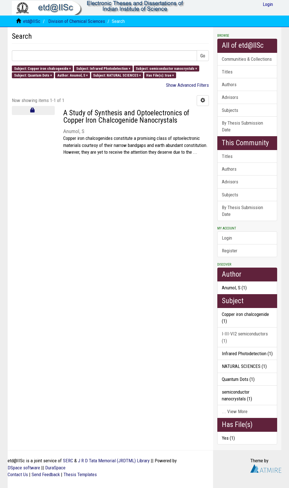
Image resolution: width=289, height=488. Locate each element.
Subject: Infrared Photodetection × (103, 68)
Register (229, 250)
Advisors (230, 97)
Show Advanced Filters (187, 85)
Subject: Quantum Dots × (33, 75)
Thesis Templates (80, 474)
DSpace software (24, 467)
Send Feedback (46, 474)
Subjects (230, 110)
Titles (227, 72)
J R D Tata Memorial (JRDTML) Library (114, 460)
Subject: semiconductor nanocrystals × (166, 68)
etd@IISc (31, 21)
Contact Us (18, 474)
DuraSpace (55, 467)
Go (202, 55)
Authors (229, 84)
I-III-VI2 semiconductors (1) (245, 337)
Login (227, 238)
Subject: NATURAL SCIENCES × (117, 75)
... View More (235, 411)
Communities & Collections (247, 59)
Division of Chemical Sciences (76, 21)
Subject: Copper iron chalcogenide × (42, 68)
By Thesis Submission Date (242, 126)
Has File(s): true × (160, 75)
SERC (68, 460)
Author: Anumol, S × (72, 75)
